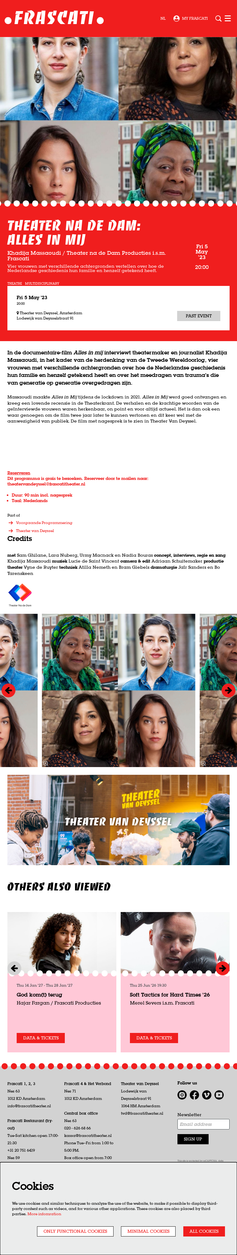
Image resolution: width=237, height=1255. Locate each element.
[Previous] (8, 690)
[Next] (228, 690)
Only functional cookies (75, 1231)
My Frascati (190, 18)
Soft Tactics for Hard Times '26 (170, 994)
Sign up (193, 1139)
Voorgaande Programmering (40, 523)
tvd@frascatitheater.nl (142, 1113)
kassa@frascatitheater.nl (88, 1135)
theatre (14, 283)
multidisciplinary (42, 283)
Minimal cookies (148, 1231)
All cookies (203, 1231)
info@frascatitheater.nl (29, 1105)
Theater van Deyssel (30, 531)
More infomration (44, 1213)
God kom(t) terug (39, 994)
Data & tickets (41, 1038)
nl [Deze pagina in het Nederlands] (163, 18)
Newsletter (189, 1114)
